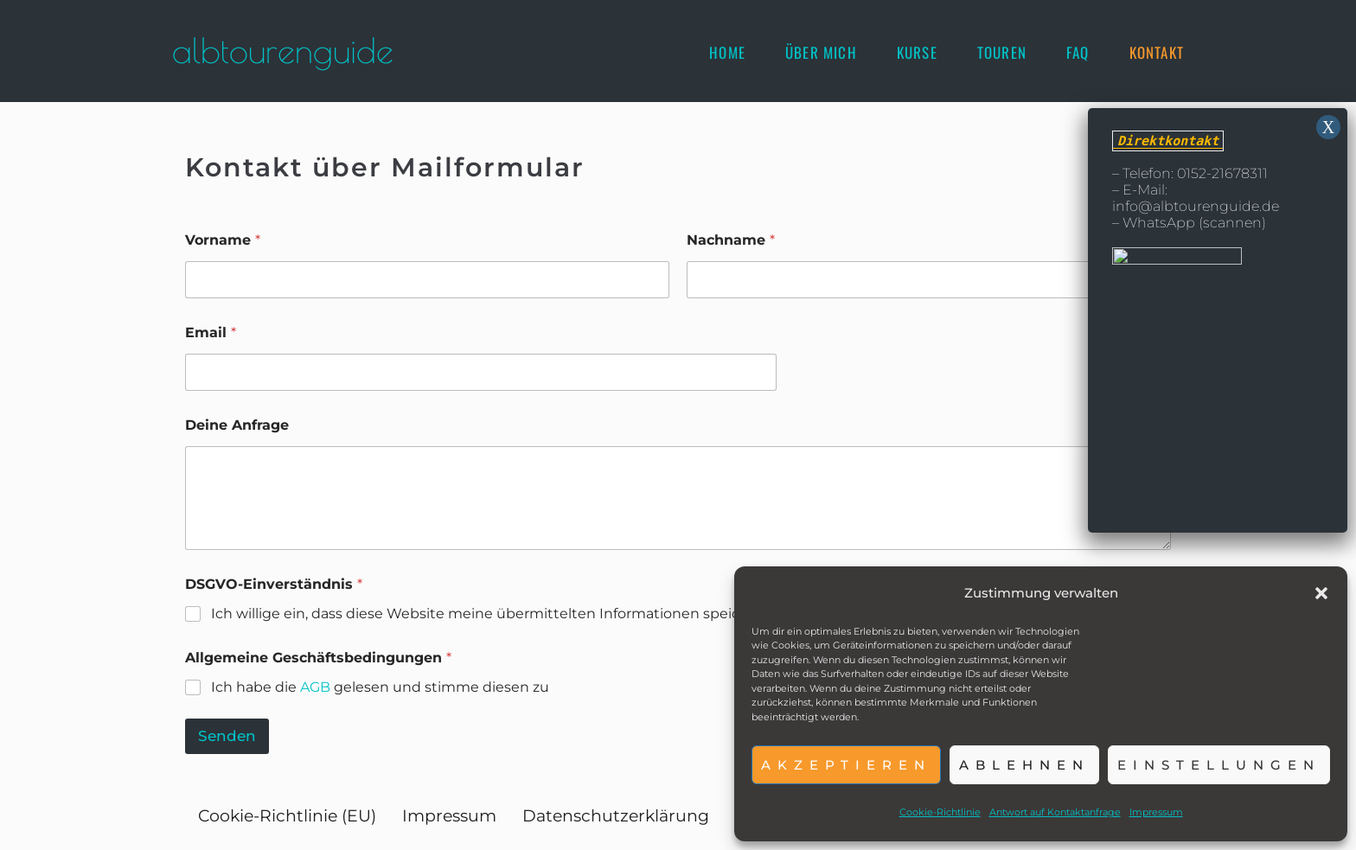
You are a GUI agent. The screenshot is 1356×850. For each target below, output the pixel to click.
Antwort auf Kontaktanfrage (1055, 812)
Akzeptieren (846, 765)
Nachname (731, 240)
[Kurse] (917, 53)
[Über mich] (821, 53)
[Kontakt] (1156, 53)
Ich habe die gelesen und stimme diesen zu (380, 687)
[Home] (727, 53)
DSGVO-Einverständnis (273, 584)
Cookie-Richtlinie (940, 812)
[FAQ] (1078, 53)
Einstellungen (1219, 765)
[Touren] (1002, 53)
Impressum (1156, 812)
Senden (227, 736)
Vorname (222, 240)
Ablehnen (1024, 765)
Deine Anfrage (237, 425)
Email (210, 332)
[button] (1321, 593)
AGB (315, 687)
